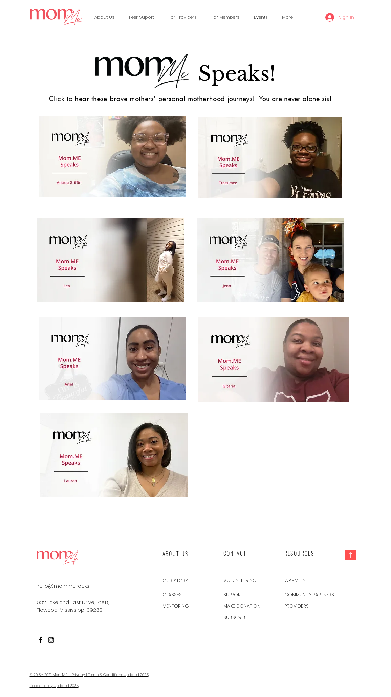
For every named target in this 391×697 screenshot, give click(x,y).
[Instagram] (51, 640)
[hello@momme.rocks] (63, 586)
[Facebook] (41, 640)
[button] (141, 17)
